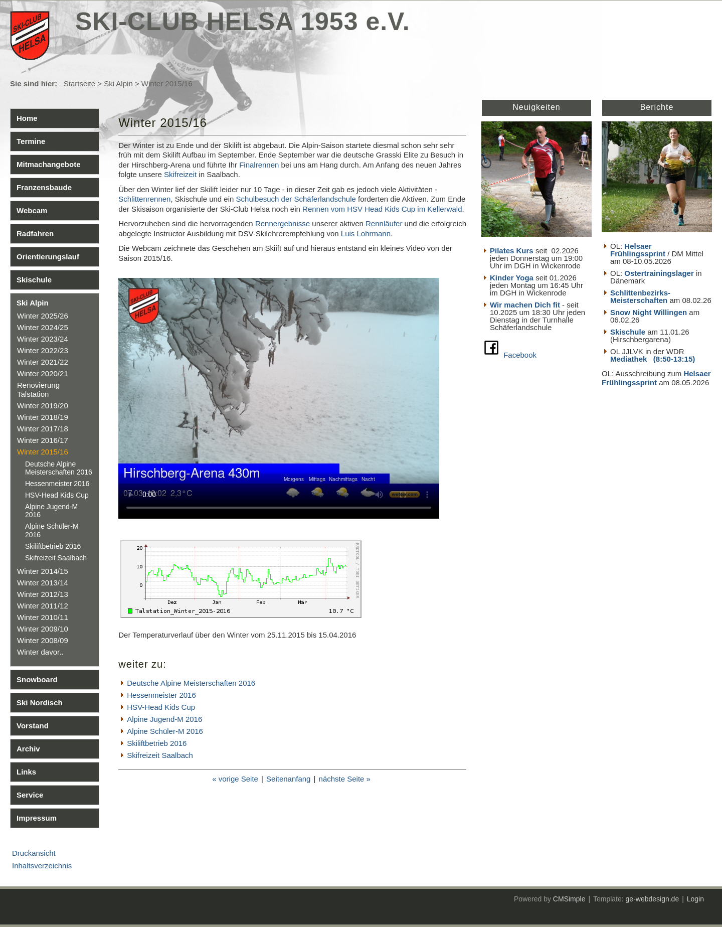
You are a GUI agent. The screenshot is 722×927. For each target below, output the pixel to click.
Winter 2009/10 (42, 629)
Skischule (34, 279)
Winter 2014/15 (42, 571)
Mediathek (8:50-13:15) (652, 359)
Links (26, 771)
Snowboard (37, 679)
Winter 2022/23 (42, 350)
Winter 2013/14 (42, 582)
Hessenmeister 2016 (57, 484)
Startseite (79, 83)
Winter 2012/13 (42, 594)
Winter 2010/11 (42, 617)
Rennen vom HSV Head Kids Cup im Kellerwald (382, 209)
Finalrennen (259, 165)
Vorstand (33, 725)
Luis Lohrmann (366, 233)
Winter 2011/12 (42, 605)
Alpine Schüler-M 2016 (165, 731)
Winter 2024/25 (42, 327)
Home (27, 118)
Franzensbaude (44, 187)
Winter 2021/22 (42, 362)
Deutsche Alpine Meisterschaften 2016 (58, 468)
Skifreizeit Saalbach (56, 558)
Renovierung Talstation (38, 389)
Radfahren (35, 233)
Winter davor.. (40, 652)
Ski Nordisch (40, 702)
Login (695, 899)
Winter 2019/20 (42, 405)
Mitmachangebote (49, 164)
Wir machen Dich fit (525, 304)
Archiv (28, 748)
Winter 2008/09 (42, 640)
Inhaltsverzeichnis (42, 865)
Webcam (32, 210)
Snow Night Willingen (648, 312)
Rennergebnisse (282, 223)
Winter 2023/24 (42, 339)
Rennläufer (384, 223)
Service (30, 795)
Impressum (37, 818)
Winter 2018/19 (42, 417)
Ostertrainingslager (658, 273)
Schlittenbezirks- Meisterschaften (640, 296)
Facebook (519, 355)
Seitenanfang (288, 779)
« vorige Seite (235, 779)
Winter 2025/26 (42, 316)
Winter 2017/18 (42, 428)
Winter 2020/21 (42, 373)
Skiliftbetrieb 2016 (53, 546)
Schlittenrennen (144, 199)
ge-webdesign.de (652, 899)
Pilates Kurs (511, 250)
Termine (31, 141)
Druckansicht (34, 853)
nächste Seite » (345, 779)
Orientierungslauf (48, 256)
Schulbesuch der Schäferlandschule (296, 199)
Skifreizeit (180, 174)
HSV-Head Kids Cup (57, 495)
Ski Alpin (118, 83)
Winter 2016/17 (42, 440)
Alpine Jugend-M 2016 (164, 719)
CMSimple (569, 899)
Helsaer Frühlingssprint (638, 250)
